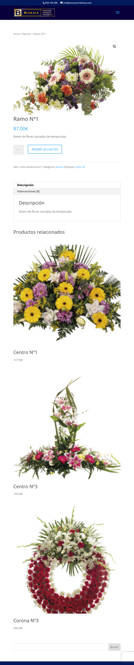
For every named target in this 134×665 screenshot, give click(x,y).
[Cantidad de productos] (18, 150)
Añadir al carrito (45, 149)
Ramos (27, 34)
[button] (114, 46)
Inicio (16, 34)
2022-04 (80, 167)
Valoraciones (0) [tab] (28, 191)
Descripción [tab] (25, 185)
